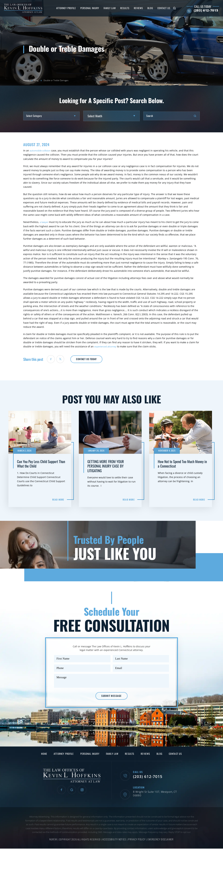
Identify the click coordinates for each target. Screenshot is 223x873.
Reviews (134, 8)
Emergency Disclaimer (159, 852)
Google (72, 806)
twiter (65, 360)
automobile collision (41, 150)
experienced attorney (106, 346)
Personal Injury (85, 8)
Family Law (106, 8)
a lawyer (44, 222)
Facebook (60, 806)
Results (120, 8)
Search (170, 8)
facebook (52, 360)
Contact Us (159, 8)
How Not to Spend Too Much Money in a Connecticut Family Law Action (181, 461)
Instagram (84, 806)
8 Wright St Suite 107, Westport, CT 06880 (157, 808)
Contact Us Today (98, 360)
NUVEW (54, 852)
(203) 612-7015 (202, 10)
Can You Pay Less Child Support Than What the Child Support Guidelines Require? (41, 461)
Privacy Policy (137, 852)
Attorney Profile (62, 8)
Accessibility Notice (115, 852)
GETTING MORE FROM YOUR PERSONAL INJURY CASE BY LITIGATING (111, 461)
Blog (146, 8)
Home (42, 770)
